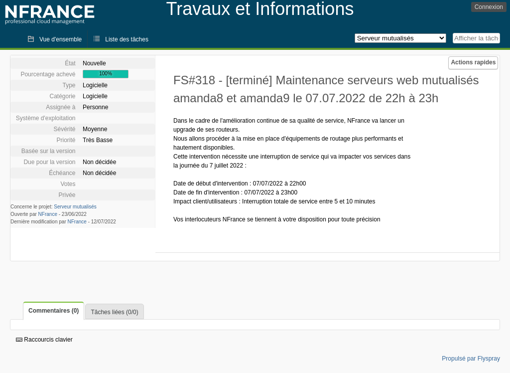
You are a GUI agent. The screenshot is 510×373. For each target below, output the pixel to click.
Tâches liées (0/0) (114, 312)
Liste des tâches (126, 39)
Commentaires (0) (53, 310)
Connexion (489, 6)
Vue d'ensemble (60, 39)
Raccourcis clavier (44, 339)
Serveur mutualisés (75, 206)
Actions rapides (473, 62)
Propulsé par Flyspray (471, 358)
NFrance (47, 214)
